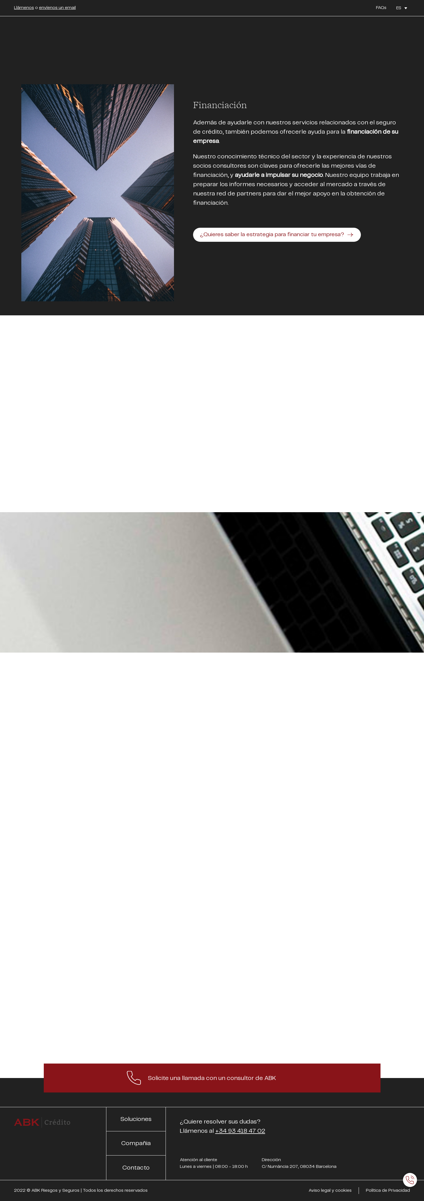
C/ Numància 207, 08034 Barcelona (299, 1166)
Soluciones (136, 1119)
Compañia (136, 1143)
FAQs (381, 8)
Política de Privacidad (388, 1190)
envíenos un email (57, 8)
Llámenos (24, 8)
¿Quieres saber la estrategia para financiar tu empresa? (272, 234)
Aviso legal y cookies (330, 1190)
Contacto (136, 1168)
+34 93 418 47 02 (240, 1131)
